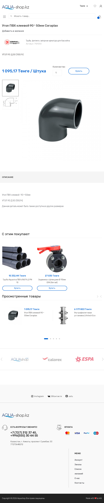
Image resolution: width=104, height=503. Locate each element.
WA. (100, 498)
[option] (60, 120)
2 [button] (50, 338)
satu (69, 396)
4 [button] (56, 338)
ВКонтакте (55, 396)
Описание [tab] (7, 177)
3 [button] (53, 338)
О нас (77, 478)
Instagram (37, 396)
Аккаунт (79, 460)
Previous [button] (1, 359)
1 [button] (46, 338)
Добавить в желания (13, 31)
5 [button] (59, 338)
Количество (59, 67)
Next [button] (102, 359)
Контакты (79, 483)
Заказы (78, 464)
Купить (78, 71)
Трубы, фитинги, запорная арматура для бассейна (48, 41)
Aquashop (21, 498)
